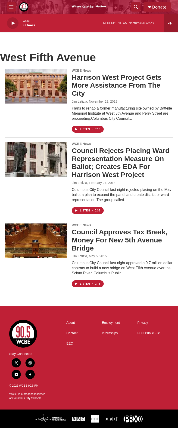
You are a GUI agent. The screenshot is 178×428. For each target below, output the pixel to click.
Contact (72, 333)
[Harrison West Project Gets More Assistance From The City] (36, 86)
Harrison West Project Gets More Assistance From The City (117, 85)
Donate (159, 7)
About (70, 322)
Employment (111, 322)
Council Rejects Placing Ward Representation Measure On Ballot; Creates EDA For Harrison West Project (120, 162)
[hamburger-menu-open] (11, 7)
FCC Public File (148, 333)
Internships (110, 333)
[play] (12, 23)
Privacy (142, 322)
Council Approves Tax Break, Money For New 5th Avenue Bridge (119, 240)
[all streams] (171, 23)
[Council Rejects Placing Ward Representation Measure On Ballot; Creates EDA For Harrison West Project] (36, 159)
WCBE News (81, 70)
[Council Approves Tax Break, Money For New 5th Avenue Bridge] (36, 240)
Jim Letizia (79, 101)
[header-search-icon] (136, 7)
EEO (69, 343)
